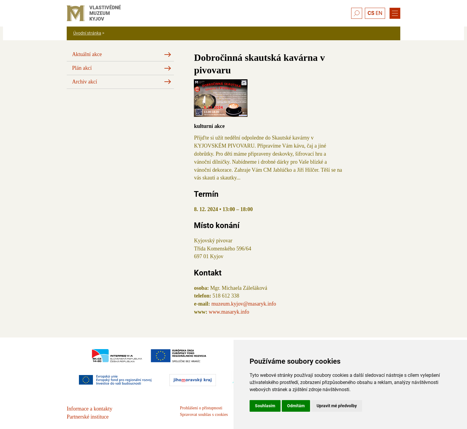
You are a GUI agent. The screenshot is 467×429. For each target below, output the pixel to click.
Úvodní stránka (87, 33)
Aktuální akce (87, 54)
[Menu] (395, 13)
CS (371, 13)
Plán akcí (82, 68)
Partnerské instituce (88, 417)
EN (379, 13)
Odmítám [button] (296, 405)
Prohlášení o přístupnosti (201, 407)
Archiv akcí (84, 82)
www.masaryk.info (229, 312)
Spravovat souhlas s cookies (204, 414)
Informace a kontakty (89, 409)
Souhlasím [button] (265, 405)
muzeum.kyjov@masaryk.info (243, 304)
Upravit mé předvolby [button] (337, 405)
